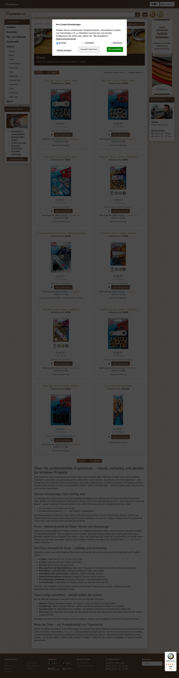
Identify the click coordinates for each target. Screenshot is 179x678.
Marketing (117, 43)
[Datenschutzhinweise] (66, 39)
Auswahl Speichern (88, 49)
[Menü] (174, 653)
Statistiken (89, 43)
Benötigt (62, 43)
